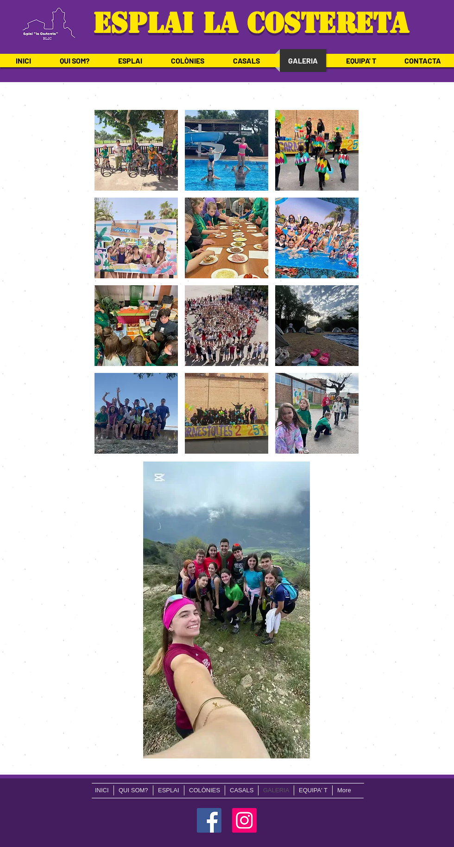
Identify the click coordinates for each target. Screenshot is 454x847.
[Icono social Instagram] (244, 820)
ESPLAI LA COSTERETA (246, 23)
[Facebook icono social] (209, 820)
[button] (136, 150)
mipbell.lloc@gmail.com (46, 772)
